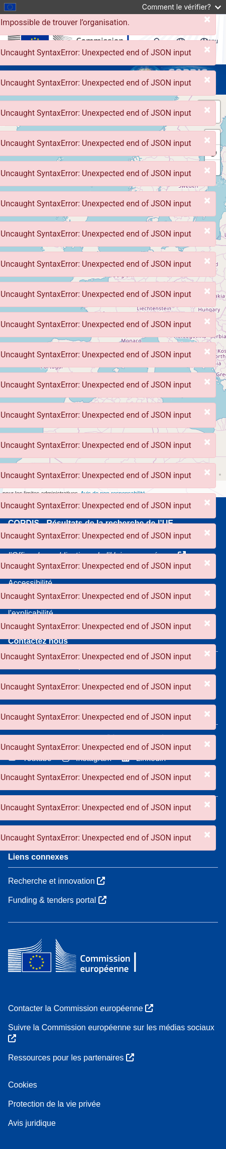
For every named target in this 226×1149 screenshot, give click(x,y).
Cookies (22, 1085)
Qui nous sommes (40, 810)
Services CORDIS (40, 829)
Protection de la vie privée (54, 1104)
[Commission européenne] (81, 957)
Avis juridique (32, 1123)
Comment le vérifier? (181, 7)
